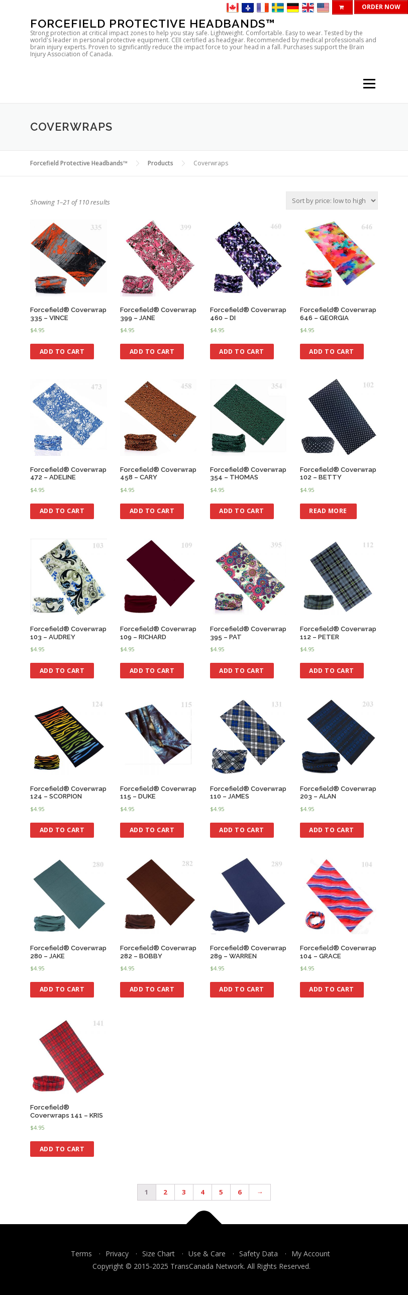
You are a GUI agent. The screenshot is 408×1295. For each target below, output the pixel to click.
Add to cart (62, 351)
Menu (369, 83)
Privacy (117, 1253)
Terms (81, 1253)
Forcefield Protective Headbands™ (152, 23)
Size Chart (158, 1253)
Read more (328, 511)
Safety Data (258, 1253)
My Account (310, 1253)
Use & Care (207, 1253)
